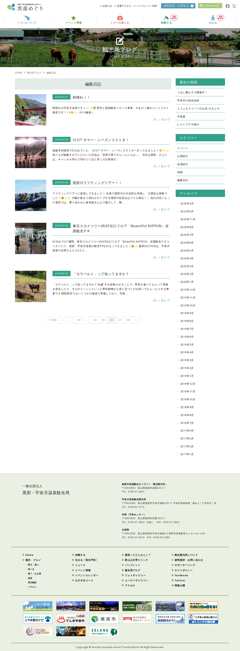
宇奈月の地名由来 (188, 100)
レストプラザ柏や (188, 124)
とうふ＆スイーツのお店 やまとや (198, 108)
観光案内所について (186, 555)
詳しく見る (159, 119)
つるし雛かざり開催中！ (192, 92)
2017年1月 (187, 454)
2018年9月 (187, 407)
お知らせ (107, 5)
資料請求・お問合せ (176, 5)
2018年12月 (188, 383)
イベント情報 (83, 570)
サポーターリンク (185, 565)
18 (128, 319)
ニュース (80, 565)
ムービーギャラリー (136, 580)
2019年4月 (187, 352)
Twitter (180, 580)
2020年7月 (187, 234)
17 (120, 319)
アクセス (130, 585)
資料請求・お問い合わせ (189, 560)
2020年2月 (187, 274)
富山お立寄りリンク (136, 560)
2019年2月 (187, 368)
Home (29, 555)
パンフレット (132, 565)
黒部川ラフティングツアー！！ (97, 182)
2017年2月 (187, 446)
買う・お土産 (34, 573)
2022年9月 (187, 211)
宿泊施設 (32, 582)
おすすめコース (84, 580)
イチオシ (32, 586)
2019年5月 (187, 344)
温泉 (30, 578)
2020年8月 (187, 227)
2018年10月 (188, 399)
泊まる (216, 19)
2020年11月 (188, 219)
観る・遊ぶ (33, 564)
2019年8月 (187, 321)
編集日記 (182, 180)
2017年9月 (187, 430)
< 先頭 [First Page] (53, 319)
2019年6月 (187, 336)
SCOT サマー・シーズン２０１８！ (101, 140)
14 (95, 319)
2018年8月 (187, 415)
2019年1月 (187, 376)
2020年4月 (187, 258)
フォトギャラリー (135, 575)
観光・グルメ (33, 560)
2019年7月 (187, 329)
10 (79, 319)
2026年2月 (187, 203)
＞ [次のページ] (136, 319)
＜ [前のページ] (63, 319)
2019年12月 (188, 289)
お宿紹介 (182, 156)
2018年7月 (187, 423)
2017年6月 (187, 438)
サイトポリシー (184, 570)
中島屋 (181, 116)
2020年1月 (187, 282)
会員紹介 (182, 164)
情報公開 (180, 585)
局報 (180, 172)
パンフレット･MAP (146, 5)
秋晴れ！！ (81, 97)
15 (103, 319)
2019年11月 (188, 297)
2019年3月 (187, 360)
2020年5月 (187, 250)
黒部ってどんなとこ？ (138, 555)
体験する (169, 19)
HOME (18, 72)
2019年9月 (187, 313)
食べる (31, 569)
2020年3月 (187, 266)
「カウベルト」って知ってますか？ (101, 274)
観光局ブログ (34, 72)
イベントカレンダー (86, 575)
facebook (181, 575)
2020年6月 (187, 242)
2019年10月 (188, 305)
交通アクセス (124, 5)
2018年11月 (188, 391)
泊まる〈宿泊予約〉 (86, 560)
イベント (182, 148)
